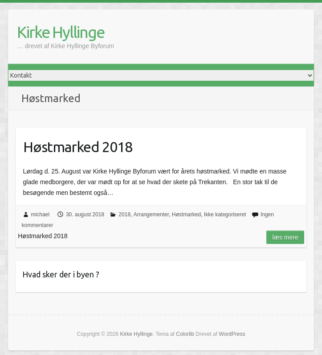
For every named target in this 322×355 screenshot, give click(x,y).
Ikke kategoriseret (225, 214)
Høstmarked (186, 214)
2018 (124, 214)
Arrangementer (151, 214)
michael (40, 214)
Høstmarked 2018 (77, 147)
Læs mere (285, 237)
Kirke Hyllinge (60, 32)
